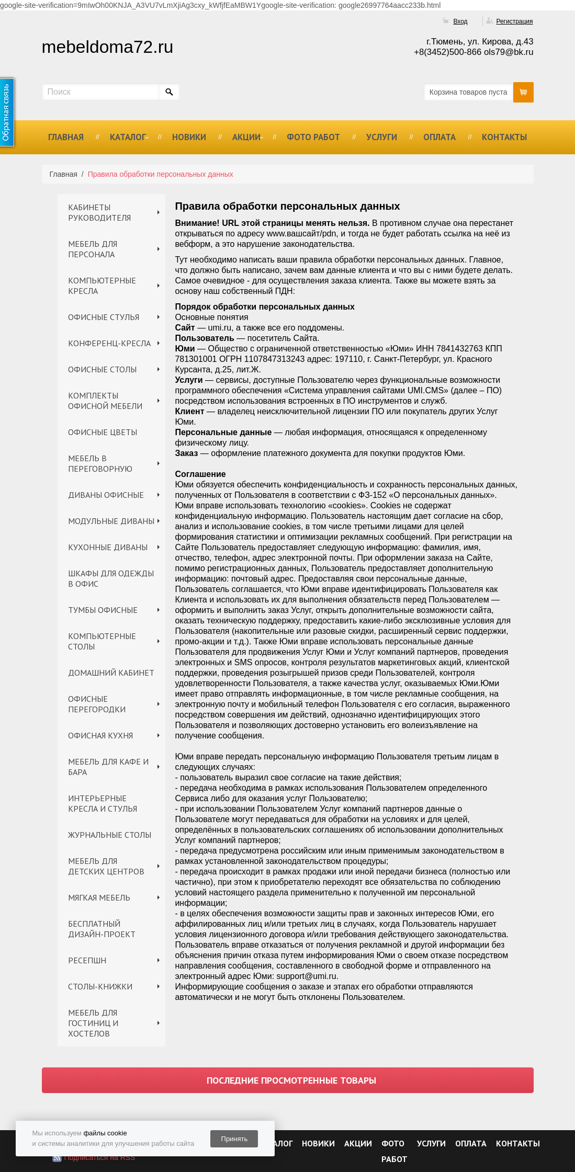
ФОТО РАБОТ (313, 137)
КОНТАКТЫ (504, 137)
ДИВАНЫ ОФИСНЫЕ (106, 495)
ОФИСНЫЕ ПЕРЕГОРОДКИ (97, 703)
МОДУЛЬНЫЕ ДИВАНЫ (111, 521)
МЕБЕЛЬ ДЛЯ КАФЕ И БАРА (108, 766)
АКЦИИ (246, 137)
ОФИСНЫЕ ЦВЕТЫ (102, 432)
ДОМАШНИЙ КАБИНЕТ (111, 672)
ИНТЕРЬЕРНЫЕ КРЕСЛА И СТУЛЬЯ (102, 803)
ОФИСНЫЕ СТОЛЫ (102, 369)
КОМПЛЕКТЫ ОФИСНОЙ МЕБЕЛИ (105, 400)
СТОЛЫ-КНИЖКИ (100, 986)
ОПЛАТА (439, 137)
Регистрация (514, 21)
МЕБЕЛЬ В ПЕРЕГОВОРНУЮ (100, 463)
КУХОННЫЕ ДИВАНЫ (108, 547)
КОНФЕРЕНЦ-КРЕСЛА (109, 343)
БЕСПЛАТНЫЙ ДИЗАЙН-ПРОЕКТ (102, 928)
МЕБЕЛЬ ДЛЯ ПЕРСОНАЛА (92, 248)
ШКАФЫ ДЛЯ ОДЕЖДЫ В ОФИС (111, 578)
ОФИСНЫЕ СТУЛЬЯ (103, 317)
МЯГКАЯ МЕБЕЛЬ (99, 897)
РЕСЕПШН (87, 960)
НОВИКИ (189, 137)
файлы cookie (105, 1133)
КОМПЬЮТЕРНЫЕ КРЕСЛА (102, 285)
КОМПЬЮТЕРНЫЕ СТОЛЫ (102, 641)
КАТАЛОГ (128, 137)
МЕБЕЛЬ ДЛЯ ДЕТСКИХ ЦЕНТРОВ (106, 866)
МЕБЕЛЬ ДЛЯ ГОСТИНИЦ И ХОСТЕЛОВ (93, 1023)
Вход (460, 21)
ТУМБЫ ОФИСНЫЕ (103, 610)
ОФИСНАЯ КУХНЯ (100, 735)
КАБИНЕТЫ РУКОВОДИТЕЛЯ (99, 212)
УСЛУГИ (381, 137)
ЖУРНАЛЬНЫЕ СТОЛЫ (109, 834)
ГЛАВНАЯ (66, 137)
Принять (234, 1139)
